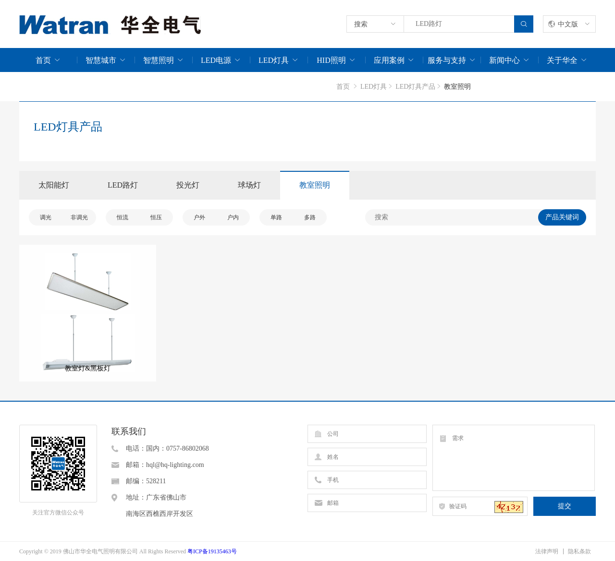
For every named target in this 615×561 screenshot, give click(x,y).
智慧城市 (101, 60)
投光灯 (187, 185)
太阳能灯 (53, 185)
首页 (43, 60)
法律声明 (546, 551)
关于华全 (562, 60)
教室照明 (314, 185)
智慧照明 (158, 60)
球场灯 (249, 185)
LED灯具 (273, 60)
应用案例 (389, 60)
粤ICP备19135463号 (212, 551)
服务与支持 (447, 60)
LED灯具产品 (415, 86)
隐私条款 (579, 551)
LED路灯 (123, 185)
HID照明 (331, 60)
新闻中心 (504, 60)
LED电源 (216, 60)
